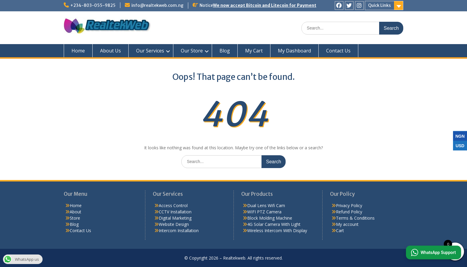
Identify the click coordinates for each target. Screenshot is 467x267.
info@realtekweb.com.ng (157, 5)
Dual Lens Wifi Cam (266, 205)
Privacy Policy (349, 205)
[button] (432, 252)
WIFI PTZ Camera (264, 212)
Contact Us (338, 50)
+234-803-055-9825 (93, 5)
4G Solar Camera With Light (274, 224)
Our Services (150, 50)
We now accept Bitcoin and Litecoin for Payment (264, 5)
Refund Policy (349, 212)
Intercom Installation (179, 230)
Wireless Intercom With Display (277, 230)
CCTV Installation (175, 212)
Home (78, 50)
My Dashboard (294, 50)
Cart (340, 230)
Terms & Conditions (355, 218)
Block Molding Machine (269, 218)
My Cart (254, 50)
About (75, 212)
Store (75, 218)
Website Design (174, 224)
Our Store (192, 50)
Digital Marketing (175, 218)
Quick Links (379, 5)
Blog (225, 50)
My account (347, 224)
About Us (110, 50)
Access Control (173, 205)
